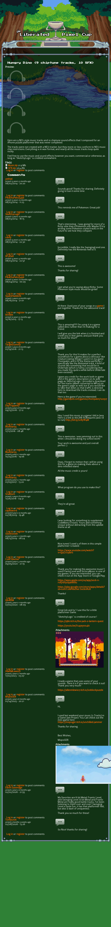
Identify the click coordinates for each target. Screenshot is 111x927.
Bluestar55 (11, 427)
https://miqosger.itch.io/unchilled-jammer (80, 722)
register (20, 170)
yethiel (8, 179)
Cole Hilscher (12, 559)
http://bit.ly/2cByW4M (77, 420)
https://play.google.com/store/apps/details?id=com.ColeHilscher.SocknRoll (81, 588)
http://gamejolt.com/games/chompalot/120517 (82, 399)
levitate (9, 315)
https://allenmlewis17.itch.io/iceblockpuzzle (80, 690)
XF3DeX (9, 256)
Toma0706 (11, 820)
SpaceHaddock (13, 296)
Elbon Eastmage (13, 788)
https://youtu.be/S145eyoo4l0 (74, 626)
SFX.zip (12, 168)
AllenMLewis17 (13, 671)
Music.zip (13, 165)
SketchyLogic (12, 214)
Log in (9, 170)
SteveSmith (11, 534)
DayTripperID (12, 406)
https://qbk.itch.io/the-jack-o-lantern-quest (80, 621)
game (100, 306)
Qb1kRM (9, 600)
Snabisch (10, 494)
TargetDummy (13, 345)
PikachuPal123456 (14, 198)
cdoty (8, 238)
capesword (11, 511)
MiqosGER (10, 697)
